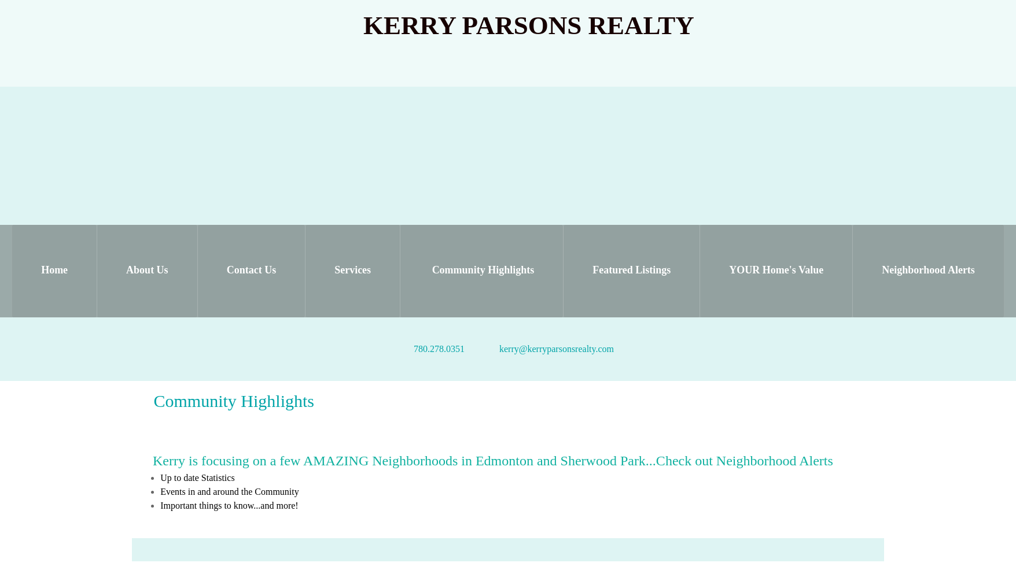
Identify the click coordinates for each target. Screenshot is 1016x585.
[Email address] (550, 349)
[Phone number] (433, 349)
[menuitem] (54, 271)
